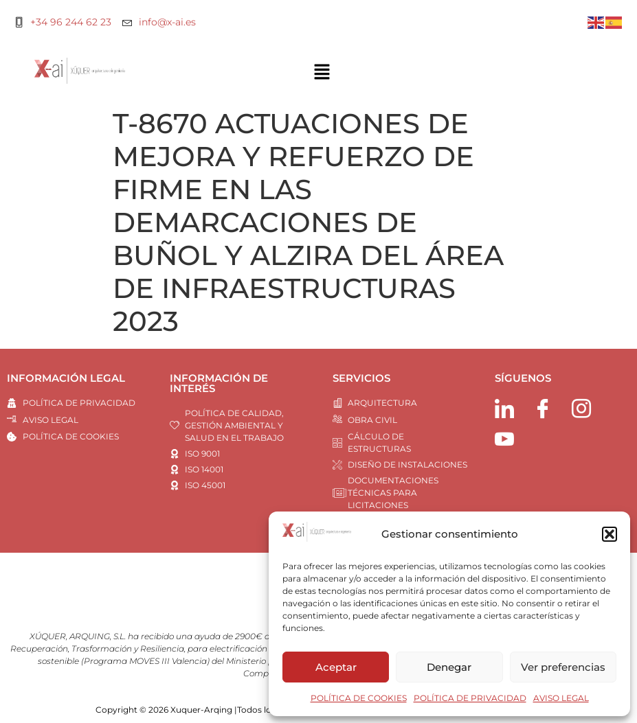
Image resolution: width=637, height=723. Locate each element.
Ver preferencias (563, 667)
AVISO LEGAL (561, 698)
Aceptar (336, 667)
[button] (609, 534)
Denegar (449, 667)
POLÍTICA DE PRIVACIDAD (470, 698)
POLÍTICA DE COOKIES (359, 698)
